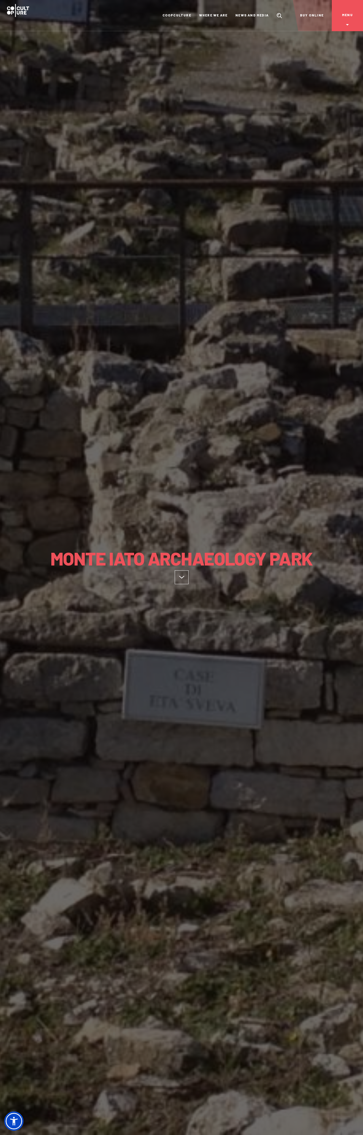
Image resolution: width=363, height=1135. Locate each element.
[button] (14, 1121)
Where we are (213, 15)
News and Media (252, 15)
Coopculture (176, 15)
